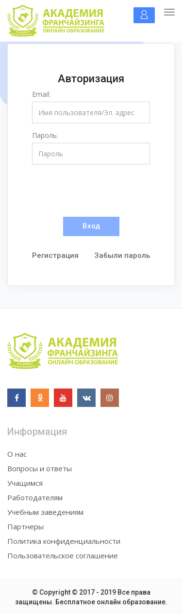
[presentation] (106, 191)
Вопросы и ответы (39, 468)
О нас (17, 454)
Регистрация (55, 255)
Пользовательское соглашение (62, 555)
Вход (91, 226)
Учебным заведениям (45, 512)
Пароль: (45, 135)
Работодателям (35, 497)
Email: (41, 94)
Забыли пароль (122, 255)
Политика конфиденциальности (63, 541)
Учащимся (25, 483)
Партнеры (25, 526)
